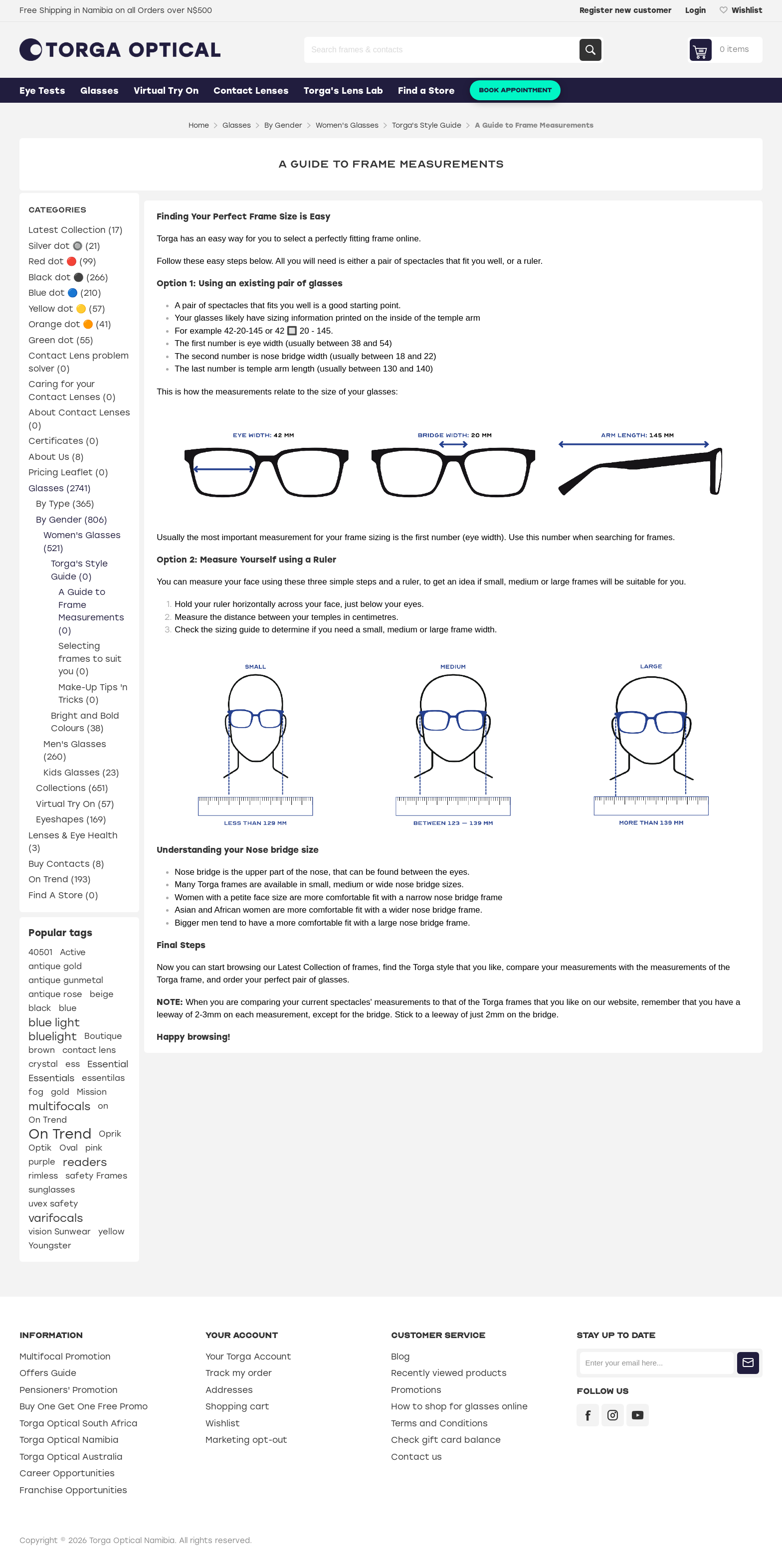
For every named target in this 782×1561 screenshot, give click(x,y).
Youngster (49, 1245)
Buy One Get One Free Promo (83, 1406)
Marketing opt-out (246, 1440)
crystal (43, 1064)
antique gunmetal (65, 980)
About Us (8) (56, 457)
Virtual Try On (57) (75, 804)
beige (102, 994)
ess (72, 1064)
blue (68, 1008)
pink (94, 1148)
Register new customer (625, 10)
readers (85, 1162)
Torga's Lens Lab (343, 90)
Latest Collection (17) (75, 230)
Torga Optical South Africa (78, 1423)
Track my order (238, 1373)
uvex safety (53, 1203)
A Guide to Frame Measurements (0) (91, 611)
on (103, 1106)
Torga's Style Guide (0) (79, 570)
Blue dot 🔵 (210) (64, 293)
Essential (107, 1064)
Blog (400, 1357)
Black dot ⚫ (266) (68, 277)
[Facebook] (588, 1415)
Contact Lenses (251, 90)
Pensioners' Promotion (68, 1390)
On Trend (47, 1120)
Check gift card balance (446, 1440)
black (39, 1008)
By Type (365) (65, 504)
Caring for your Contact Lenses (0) (72, 390)
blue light (54, 1022)
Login (695, 10)
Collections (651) (72, 788)
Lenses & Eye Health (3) (73, 841)
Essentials (51, 1078)
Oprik (110, 1134)
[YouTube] (637, 1415)
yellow (111, 1231)
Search (590, 50)
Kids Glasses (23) (81, 773)
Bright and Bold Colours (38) (85, 722)
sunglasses (51, 1189)
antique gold (55, 966)
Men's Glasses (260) (74, 750)
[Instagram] (612, 1415)
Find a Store (426, 90)
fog (35, 1092)
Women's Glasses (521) (82, 541)
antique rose (55, 994)
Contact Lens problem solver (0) (78, 362)
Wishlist (222, 1423)
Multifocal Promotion (65, 1357)
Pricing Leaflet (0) (68, 472)
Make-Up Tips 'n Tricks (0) (93, 693)
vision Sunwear (59, 1231)
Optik (40, 1148)
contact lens (89, 1050)
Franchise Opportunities (73, 1490)
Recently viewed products (449, 1373)
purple (41, 1162)
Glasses (99, 90)
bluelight (52, 1036)
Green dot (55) (60, 340)
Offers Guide (47, 1373)
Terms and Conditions (439, 1423)
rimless (43, 1175)
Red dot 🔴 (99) (62, 261)
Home (199, 125)
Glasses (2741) (59, 488)
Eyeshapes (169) (71, 819)
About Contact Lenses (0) (79, 418)
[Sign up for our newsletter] (656, 1363)
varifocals (55, 1217)
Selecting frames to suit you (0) (90, 658)
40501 (40, 952)
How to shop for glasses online (459, 1406)
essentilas (103, 1078)
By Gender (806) (71, 520)
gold (60, 1092)
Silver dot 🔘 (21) (64, 246)
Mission (92, 1092)
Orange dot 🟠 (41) (69, 324)
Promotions (416, 1390)
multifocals (59, 1106)
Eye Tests (42, 90)
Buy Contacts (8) (66, 864)
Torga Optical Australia (71, 1457)
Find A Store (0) (63, 895)
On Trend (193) (59, 879)
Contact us (416, 1457)
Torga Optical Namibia (69, 1440)
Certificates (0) (63, 441)
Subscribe (748, 1363)
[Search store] (443, 50)
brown (41, 1050)
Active (73, 952)
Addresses (229, 1390)
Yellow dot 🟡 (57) (66, 309)
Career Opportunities (67, 1473)
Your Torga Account (248, 1357)
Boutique (103, 1036)
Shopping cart (237, 1406)
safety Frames (96, 1175)
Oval (68, 1148)
